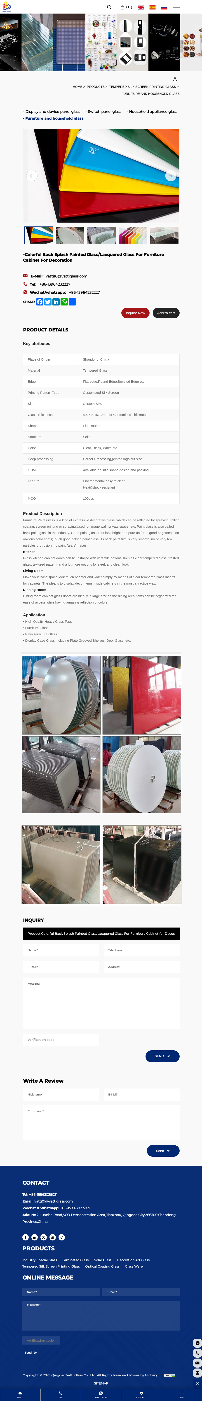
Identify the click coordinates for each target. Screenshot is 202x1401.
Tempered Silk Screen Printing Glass (142, 87)
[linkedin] (34, 1237)
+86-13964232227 (46, 284)
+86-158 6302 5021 (75, 1208)
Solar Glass (102, 1260)
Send (163, 1150)
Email (20, 1397)
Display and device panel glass (52, 112)
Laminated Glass (75, 1260)
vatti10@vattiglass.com (55, 276)
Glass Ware (134, 1266)
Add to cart (166, 313)
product (141, 1397)
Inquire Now (135, 313)
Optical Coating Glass (102, 1266)
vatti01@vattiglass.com (53, 1201)
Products (96, 87)
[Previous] (32, 175)
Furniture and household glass (151, 94)
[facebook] (25, 1237)
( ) (126, 7)
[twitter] (43, 1237)
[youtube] (52, 1237)
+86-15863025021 (43, 1194)
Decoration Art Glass (133, 1260)
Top (182, 1397)
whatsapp (101, 1397)
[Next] (170, 175)
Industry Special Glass (39, 1260)
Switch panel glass (104, 112)
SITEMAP (101, 1383)
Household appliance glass (153, 112)
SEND (162, 1056)
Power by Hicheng (143, 1375)
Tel (61, 1397)
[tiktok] (62, 1237)
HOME (77, 87)
